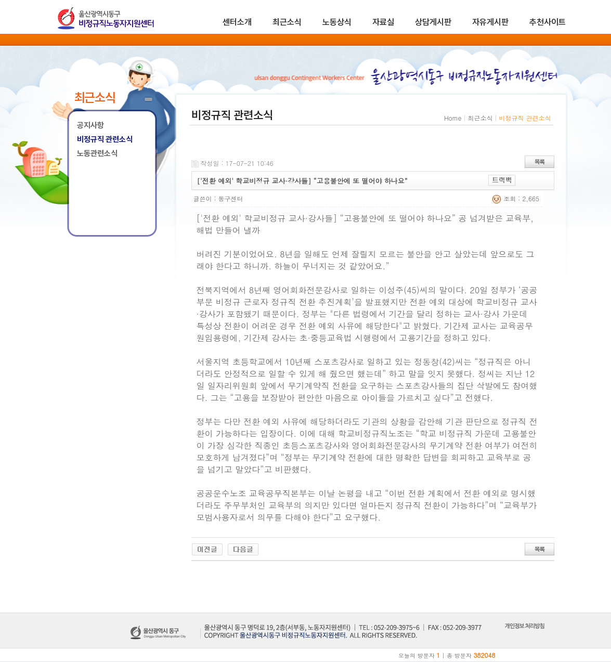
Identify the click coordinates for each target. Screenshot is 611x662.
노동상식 (337, 22)
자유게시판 (490, 22)
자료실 (383, 22)
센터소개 (237, 22)
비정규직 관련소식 (105, 139)
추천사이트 (547, 22)
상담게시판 (433, 22)
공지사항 (90, 125)
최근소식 (287, 22)
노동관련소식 (97, 153)
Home (453, 117)
